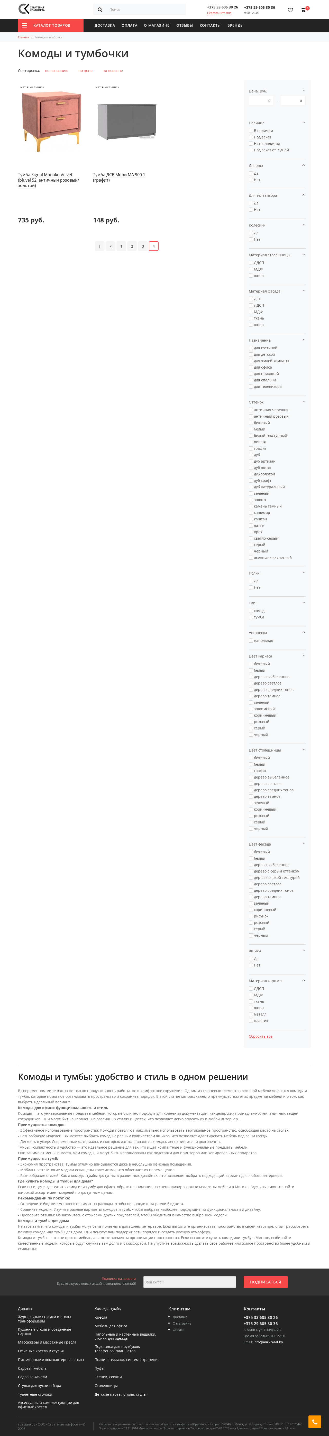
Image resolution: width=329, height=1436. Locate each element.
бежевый (262, 422)
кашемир (262, 512)
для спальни (265, 380)
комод (259, 610)
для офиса (263, 367)
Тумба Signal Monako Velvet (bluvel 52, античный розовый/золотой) (48, 180)
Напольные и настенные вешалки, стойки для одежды (125, 1336)
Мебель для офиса (111, 1326)
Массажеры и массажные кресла (47, 1342)
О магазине (157, 25)
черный (261, 551)
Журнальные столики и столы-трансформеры (45, 1319)
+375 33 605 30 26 (222, 7)
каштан (260, 519)
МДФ (258, 269)
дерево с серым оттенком (276, 871)
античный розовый (271, 416)
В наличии (263, 130)
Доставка (105, 25)
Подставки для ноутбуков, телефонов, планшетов (117, 1349)
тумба (259, 617)
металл (260, 1014)
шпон (259, 275)
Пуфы (99, 1368)
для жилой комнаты (271, 360)
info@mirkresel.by (268, 1342)
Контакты (210, 25)
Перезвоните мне (219, 13)
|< (100, 213)
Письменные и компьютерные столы (51, 1360)
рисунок (261, 916)
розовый (261, 721)
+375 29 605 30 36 (259, 7)
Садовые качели (32, 1377)
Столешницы (106, 1386)
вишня (260, 441)
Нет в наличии (267, 143)
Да (256, 173)
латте (259, 525)
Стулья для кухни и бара (39, 1386)
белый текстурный (270, 435)
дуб (257, 454)
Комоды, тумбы (108, 1309)
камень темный (268, 506)
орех (258, 531)
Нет (257, 179)
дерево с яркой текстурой (277, 877)
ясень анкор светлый (273, 557)
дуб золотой (264, 474)
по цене (85, 70)
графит (260, 448)
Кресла (101, 1317)
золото (260, 499)
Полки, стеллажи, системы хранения (127, 1360)
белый (259, 429)
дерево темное (267, 695)
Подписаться (265, 1281)
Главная (23, 37)
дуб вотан (262, 467)
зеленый (261, 493)
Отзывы (184, 25)
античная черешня (271, 409)
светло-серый (266, 538)
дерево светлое (267, 683)
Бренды (235, 25)
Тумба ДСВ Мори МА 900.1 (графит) (119, 177)
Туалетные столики (35, 1394)
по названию (56, 70)
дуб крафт (262, 480)
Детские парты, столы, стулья (121, 1394)
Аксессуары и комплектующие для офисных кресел (48, 1405)
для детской (264, 354)
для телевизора (268, 386)
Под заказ (262, 137)
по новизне (113, 70)
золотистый (264, 708)
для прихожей (266, 373)
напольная (263, 640)
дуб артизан (265, 461)
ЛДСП (259, 262)
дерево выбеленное (271, 676)
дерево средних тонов (274, 689)
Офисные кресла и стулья (41, 1351)
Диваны (25, 1309)
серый (259, 544)
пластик (261, 1020)
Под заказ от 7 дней (271, 149)
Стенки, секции (108, 1377)
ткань (259, 318)
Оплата (129, 25)
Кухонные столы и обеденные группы (44, 1331)
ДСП (257, 298)
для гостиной (265, 347)
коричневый (265, 715)
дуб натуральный (269, 486)
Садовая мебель (32, 1368)
